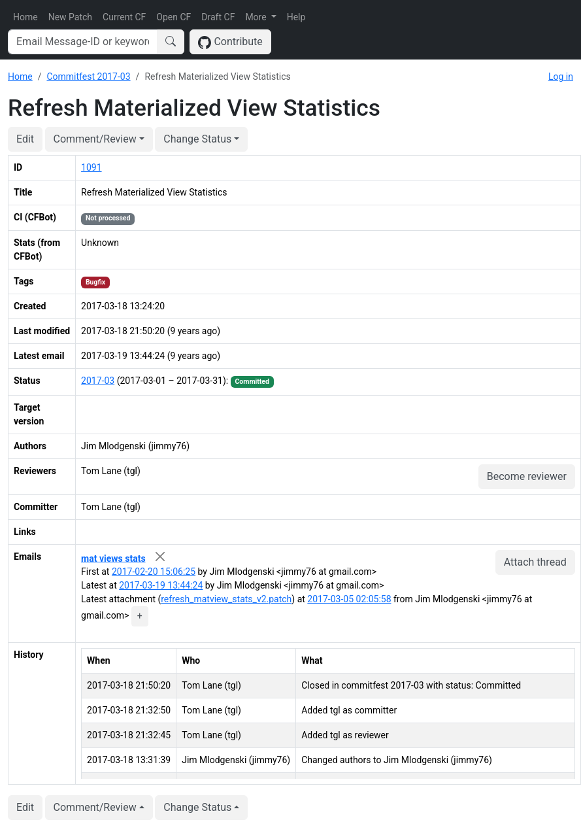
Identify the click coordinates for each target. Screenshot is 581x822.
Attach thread (535, 562)
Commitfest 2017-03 (88, 76)
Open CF (173, 17)
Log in (560, 76)
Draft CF (218, 17)
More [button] (257, 17)
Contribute (230, 42)
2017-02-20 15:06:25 (153, 571)
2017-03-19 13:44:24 (161, 585)
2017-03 (97, 380)
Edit (25, 139)
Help (296, 17)
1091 (91, 167)
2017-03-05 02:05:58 (349, 599)
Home (25, 17)
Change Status (197, 139)
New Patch (70, 17)
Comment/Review (95, 139)
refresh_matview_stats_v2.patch (226, 599)
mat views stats (113, 558)
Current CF (124, 17)
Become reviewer (527, 476)
